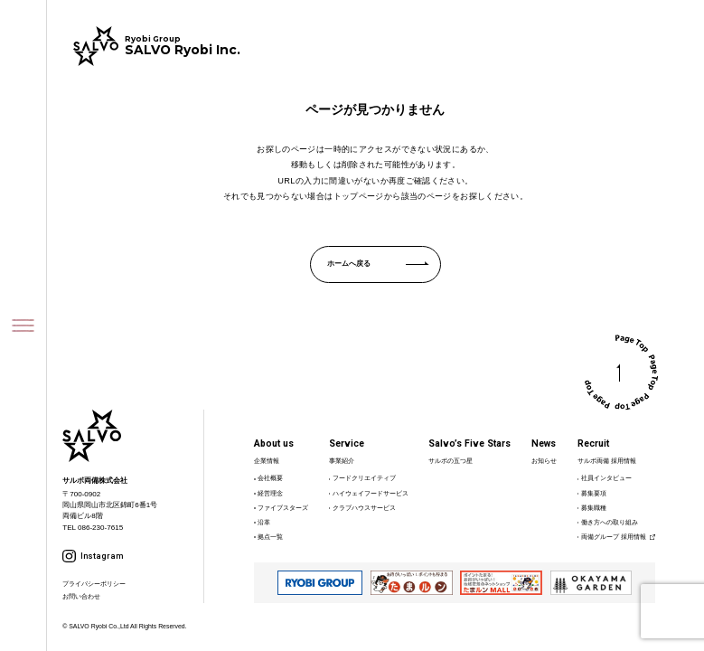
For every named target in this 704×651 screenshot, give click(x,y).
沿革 (264, 522)
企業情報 (266, 461)
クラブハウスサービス (364, 508)
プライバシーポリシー (94, 583)
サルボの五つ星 (450, 461)
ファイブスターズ (283, 508)
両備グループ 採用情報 (613, 536)
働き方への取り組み (609, 522)
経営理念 (270, 493)
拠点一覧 (270, 536)
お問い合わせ (81, 596)
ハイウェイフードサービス (370, 493)
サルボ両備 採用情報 (606, 461)
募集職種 (593, 508)
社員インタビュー (606, 478)
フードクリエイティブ (364, 478)
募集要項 (593, 493)
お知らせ (544, 461)
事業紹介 (341, 461)
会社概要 (270, 478)
